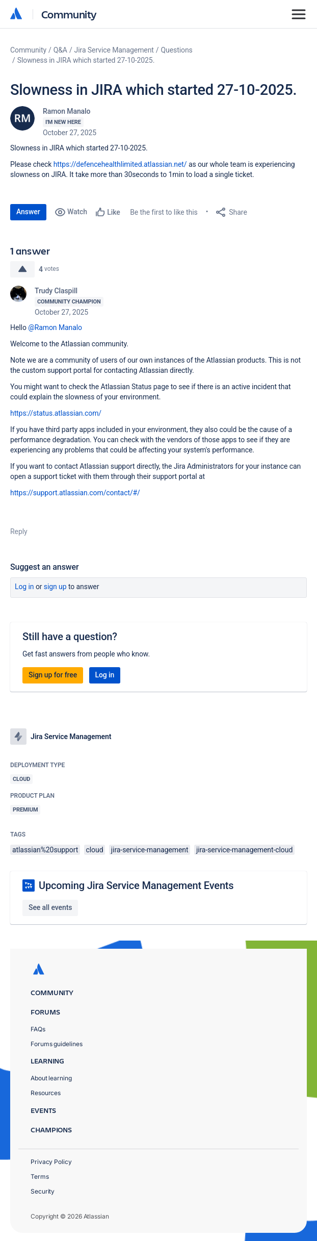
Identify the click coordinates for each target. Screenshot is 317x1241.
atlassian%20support (45, 850)
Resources (46, 1093)
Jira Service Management (114, 50)
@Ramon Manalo (55, 327)
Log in (24, 586)
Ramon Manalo (66, 111)
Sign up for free (53, 675)
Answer (28, 212)
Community (69, 14)
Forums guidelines (57, 1044)
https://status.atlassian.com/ (55, 413)
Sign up (55, 586)
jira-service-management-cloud (244, 850)
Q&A (60, 50)
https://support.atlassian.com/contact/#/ (75, 493)
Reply (19, 531)
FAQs (38, 1029)
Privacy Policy (51, 1162)
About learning (51, 1078)
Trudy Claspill (56, 291)
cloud (94, 850)
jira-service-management (150, 850)
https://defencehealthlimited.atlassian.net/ (120, 164)
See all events (50, 907)
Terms (40, 1176)
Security (43, 1191)
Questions (177, 50)
